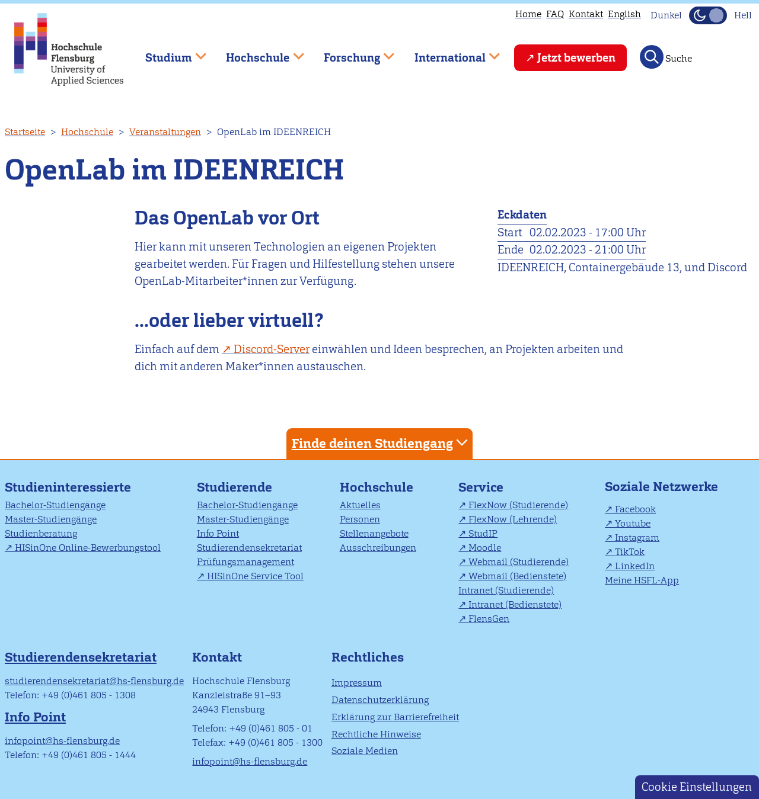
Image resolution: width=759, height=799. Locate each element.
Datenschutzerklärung (380, 700)
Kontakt (586, 14)
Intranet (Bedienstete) (515, 604)
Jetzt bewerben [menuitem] (576, 57)
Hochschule (87, 132)
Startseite (25, 132)
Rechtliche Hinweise (376, 734)
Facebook (635, 509)
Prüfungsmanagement (245, 562)
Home (528, 14)
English (624, 14)
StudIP (483, 533)
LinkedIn (635, 566)
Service (480, 487)
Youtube (632, 523)
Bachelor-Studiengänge (55, 505)
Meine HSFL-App (642, 580)
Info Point (218, 533)
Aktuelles (360, 505)
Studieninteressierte (68, 487)
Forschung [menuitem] (350, 52)
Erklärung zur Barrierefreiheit (395, 717)
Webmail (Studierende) (518, 562)
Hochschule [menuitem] (256, 52)
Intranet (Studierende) (506, 590)
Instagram (637, 537)
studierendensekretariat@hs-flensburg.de (94, 681)
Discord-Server (272, 349)
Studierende (234, 487)
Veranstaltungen (165, 132)
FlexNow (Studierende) (518, 505)
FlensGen (488, 618)
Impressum (356, 682)
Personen (360, 519)
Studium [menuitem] (167, 52)
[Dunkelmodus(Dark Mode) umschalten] (708, 15)
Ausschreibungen (378, 547)
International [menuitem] (448, 52)
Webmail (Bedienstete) (517, 576)
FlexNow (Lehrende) (512, 519)
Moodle (484, 547)
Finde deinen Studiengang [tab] (381, 443)
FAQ (555, 14)
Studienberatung (41, 533)
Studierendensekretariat (249, 547)
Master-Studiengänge (51, 519)
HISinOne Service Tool (255, 576)
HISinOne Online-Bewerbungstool (88, 547)
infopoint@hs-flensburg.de (62, 740)
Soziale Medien (364, 751)
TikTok (630, 551)
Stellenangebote (374, 533)
